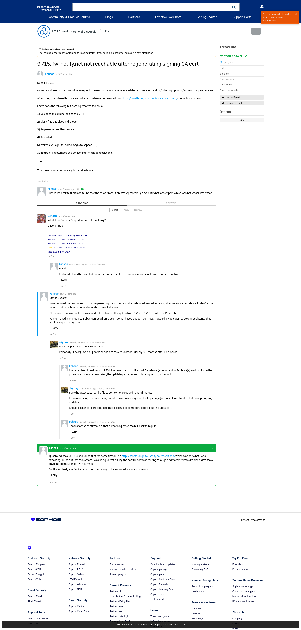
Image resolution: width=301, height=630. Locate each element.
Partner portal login (119, 616)
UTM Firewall (75, 579)
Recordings (197, 618)
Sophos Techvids (159, 584)
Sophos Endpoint (36, 564)
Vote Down (53, 256)
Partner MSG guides (120, 601)
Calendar (196, 613)
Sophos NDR (75, 589)
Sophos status (157, 594)
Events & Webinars (168, 17)
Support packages (159, 569)
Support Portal (242, 17)
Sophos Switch (76, 574)
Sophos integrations (38, 618)
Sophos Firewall (77, 564)
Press (235, 628)
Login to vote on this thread (225, 62)
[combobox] (150, 7)
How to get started (200, 564)
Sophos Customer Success (164, 579)
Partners (134, 17)
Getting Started (207, 17)
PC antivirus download (243, 601)
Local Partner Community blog (125, 596)
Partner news (116, 606)
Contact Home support (244, 591)
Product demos (240, 569)
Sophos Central (76, 606)
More (114, 31)
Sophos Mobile (35, 579)
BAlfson (52, 215)
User (262, 6)
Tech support (157, 599)
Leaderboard (197, 591)
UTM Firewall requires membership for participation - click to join (150, 624)
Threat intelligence (159, 616)
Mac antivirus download (244, 596)
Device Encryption (37, 574)
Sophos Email (35, 596)
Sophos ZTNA (76, 569)
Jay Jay (64, 342)
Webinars (196, 608)
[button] (234, 7)
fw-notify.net (233, 97)
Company (237, 618)
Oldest (115, 209)
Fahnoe (49, 73)
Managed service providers (123, 569)
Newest (138, 209)
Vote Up (49, 256)
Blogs (109, 17)
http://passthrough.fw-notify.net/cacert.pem (148, 456)
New (255, 31)
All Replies (82, 203)
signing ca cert (234, 103)
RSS (241, 119)
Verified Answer (231, 56)
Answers (171, 203)
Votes (126, 209)
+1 (212, 447)
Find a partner (117, 564)
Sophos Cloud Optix (79, 611)
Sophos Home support (243, 586)
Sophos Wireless (77, 584)
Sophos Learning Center (162, 589)
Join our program (118, 574)
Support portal (157, 574)
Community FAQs (200, 569)
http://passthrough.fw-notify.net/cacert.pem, (150, 98)
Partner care (116, 611)
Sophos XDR (34, 569)
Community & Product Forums (69, 17)
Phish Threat (34, 601)
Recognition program (202, 586)
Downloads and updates (162, 564)
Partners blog (116, 591)
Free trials (237, 564)
